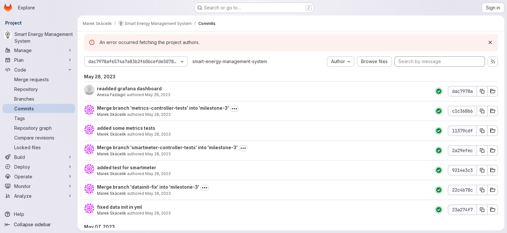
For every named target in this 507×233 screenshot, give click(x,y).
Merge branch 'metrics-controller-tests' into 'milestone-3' (163, 108)
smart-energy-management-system (229, 61)
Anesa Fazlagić (111, 94)
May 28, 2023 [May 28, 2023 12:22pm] (157, 94)
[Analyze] (39, 195)
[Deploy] (39, 166)
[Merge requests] (39, 79)
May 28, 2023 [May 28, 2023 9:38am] (158, 193)
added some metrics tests (126, 128)
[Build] (39, 156)
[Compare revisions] (39, 137)
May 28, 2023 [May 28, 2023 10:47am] (158, 173)
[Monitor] (39, 186)
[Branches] (39, 98)
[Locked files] (39, 147)
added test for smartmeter (126, 167)
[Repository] (39, 89)
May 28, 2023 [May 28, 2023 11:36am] (158, 134)
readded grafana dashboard (129, 88)
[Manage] (39, 50)
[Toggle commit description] (234, 109)
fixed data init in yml (119, 207)
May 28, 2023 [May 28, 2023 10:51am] (158, 153)
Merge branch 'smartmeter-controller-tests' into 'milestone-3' (167, 147)
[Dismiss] (490, 42)
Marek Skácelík (111, 114)
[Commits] (39, 108)
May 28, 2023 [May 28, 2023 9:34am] (158, 213)
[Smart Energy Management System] (39, 37)
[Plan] (39, 59)
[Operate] (39, 176)
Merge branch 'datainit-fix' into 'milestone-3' (148, 187)
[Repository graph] (39, 127)
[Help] (39, 214)
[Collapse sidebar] (39, 224)
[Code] (39, 69)
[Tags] (39, 118)
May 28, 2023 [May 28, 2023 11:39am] (158, 114)
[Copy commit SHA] (482, 91)
